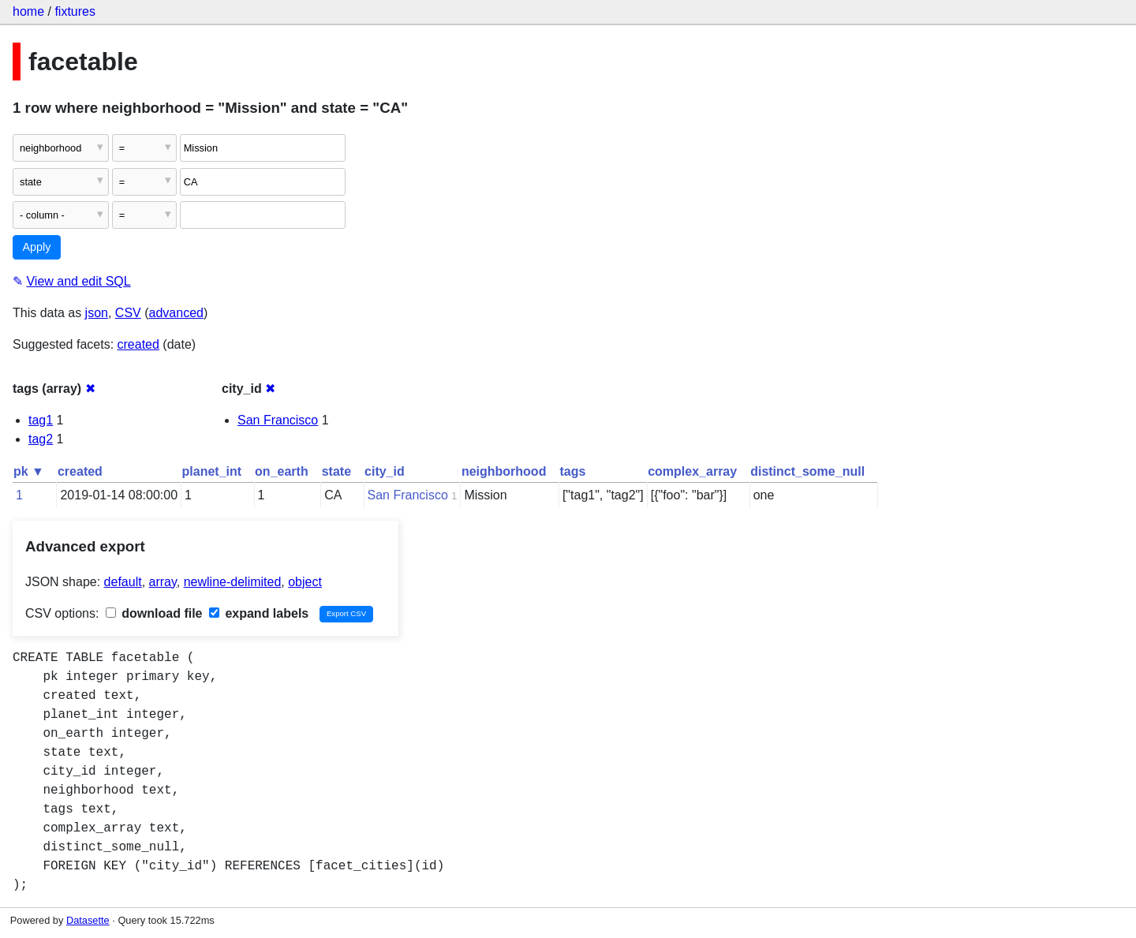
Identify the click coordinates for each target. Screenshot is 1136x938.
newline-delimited (233, 582)
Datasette (88, 920)
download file (154, 613)
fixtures (74, 11)
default (123, 582)
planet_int (212, 471)
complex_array (692, 471)
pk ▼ (28, 471)
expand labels (258, 613)
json (96, 313)
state (336, 471)
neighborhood (504, 471)
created (138, 344)
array (163, 582)
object (305, 582)
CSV (128, 313)
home (28, 11)
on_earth (281, 471)
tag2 (40, 439)
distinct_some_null (807, 471)
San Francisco (277, 420)
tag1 (40, 420)
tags (572, 471)
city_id (384, 471)
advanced (176, 313)
